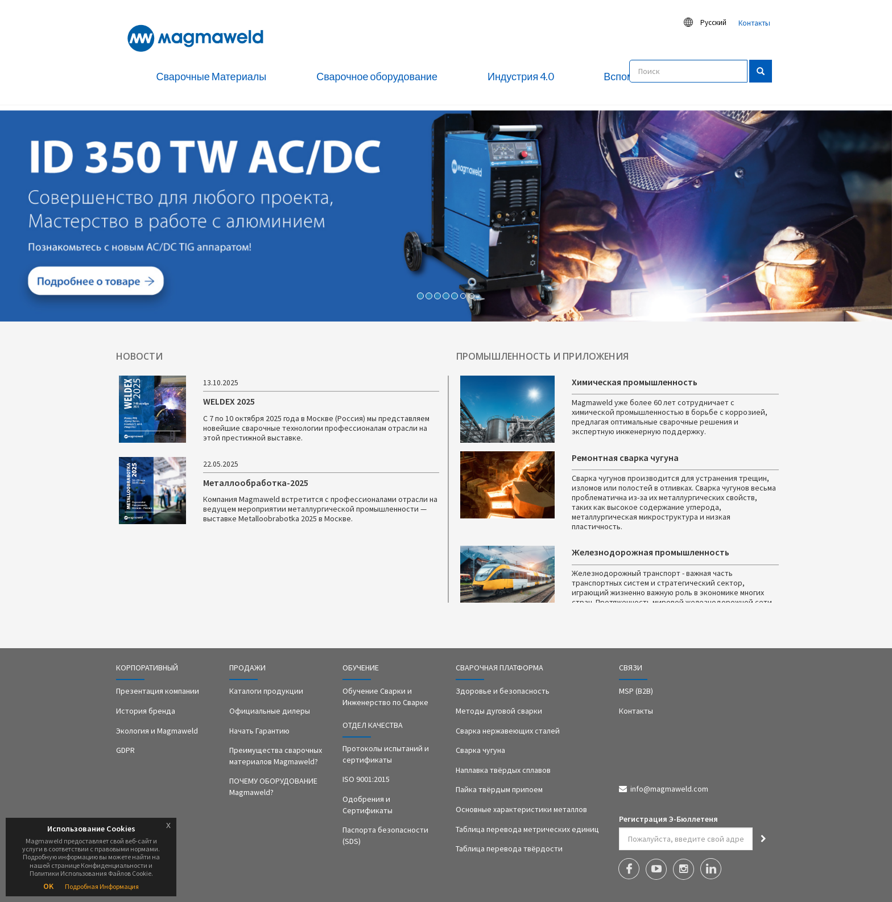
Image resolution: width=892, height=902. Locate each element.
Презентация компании (157, 691)
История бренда (145, 711)
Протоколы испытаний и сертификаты (385, 754)
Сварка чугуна (480, 750)
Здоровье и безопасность (503, 691)
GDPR (125, 750)
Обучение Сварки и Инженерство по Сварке (385, 696)
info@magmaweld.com (669, 789)
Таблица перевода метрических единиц (527, 829)
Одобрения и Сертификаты (367, 804)
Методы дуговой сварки (499, 711)
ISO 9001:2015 (366, 779)
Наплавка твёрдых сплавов (503, 770)
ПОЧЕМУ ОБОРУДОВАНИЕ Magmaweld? (273, 786)
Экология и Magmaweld (157, 731)
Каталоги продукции (266, 691)
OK (48, 886)
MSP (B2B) (636, 691)
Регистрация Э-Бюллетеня (668, 819)
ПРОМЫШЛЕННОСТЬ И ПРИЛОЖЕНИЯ (542, 356)
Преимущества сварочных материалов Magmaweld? (275, 756)
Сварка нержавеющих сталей (508, 731)
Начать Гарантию (259, 731)
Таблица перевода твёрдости (509, 848)
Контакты (754, 23)
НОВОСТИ (139, 356)
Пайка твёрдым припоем (499, 789)
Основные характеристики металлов (521, 809)
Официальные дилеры (269, 711)
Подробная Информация (102, 886)
